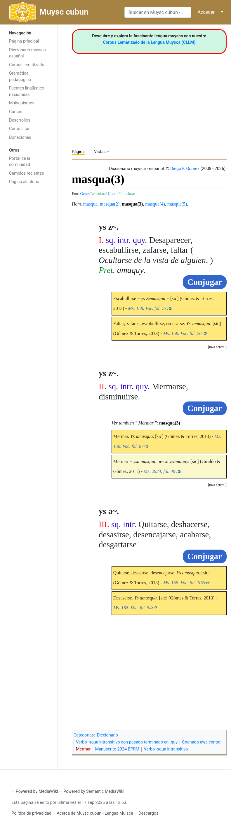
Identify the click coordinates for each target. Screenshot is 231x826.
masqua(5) (177, 203)
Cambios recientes (26, 173)
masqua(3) (132, 203)
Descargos (148, 813)
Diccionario (107, 735)
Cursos (15, 111)
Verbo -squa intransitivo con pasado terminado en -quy (127, 742)
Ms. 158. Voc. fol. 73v (148, 308)
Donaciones (20, 137)
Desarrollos (19, 120)
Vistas (100, 151)
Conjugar (204, 282)
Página (78, 151)
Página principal (24, 41)
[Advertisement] (28, 280)
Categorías (84, 735)
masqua (90, 203)
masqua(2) (110, 203)
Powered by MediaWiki (37, 791)
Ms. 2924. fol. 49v (161, 471)
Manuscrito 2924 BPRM (117, 749)
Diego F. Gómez (184, 168)
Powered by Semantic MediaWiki (93, 791)
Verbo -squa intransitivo (166, 749)
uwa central (217, 347)
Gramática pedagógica (20, 76)
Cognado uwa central (201, 742)
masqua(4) (155, 203)
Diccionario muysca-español (28, 53)
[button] (217, 347)
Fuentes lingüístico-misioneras (27, 91)
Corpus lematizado (26, 64)
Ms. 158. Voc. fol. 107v (184, 582)
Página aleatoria (24, 181)
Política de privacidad (31, 813)
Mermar (83, 749)
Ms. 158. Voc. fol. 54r (133, 607)
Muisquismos (21, 103)
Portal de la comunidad (19, 161)
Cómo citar (19, 128)
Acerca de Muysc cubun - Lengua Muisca (95, 813)
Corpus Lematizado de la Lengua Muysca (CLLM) (149, 42)
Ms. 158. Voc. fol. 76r (183, 333)
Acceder (206, 12)
